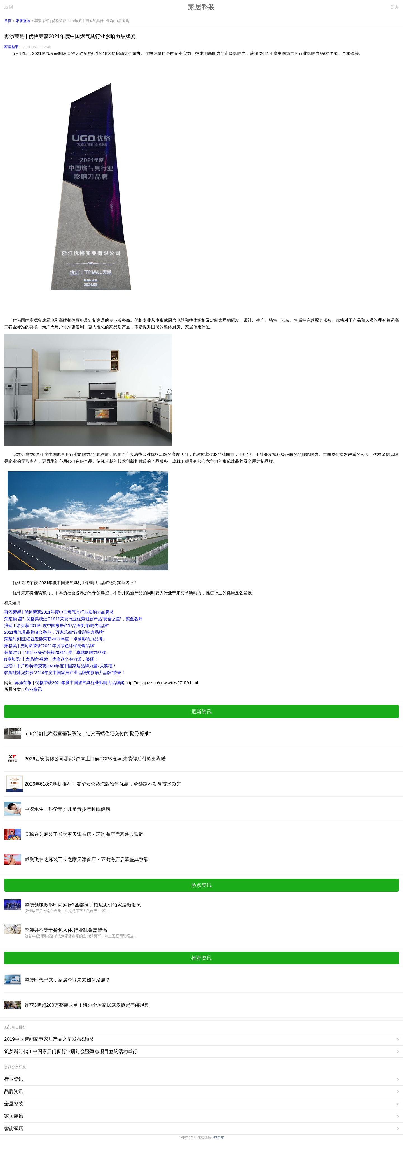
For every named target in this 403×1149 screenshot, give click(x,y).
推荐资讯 (201, 958)
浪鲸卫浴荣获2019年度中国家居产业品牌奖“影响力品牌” (56, 625)
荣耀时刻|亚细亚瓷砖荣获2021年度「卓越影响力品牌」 (55, 639)
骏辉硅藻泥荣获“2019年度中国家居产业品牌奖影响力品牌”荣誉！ (64, 672)
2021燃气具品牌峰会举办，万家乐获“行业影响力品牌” (54, 632)
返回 (8, 6)
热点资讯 (201, 885)
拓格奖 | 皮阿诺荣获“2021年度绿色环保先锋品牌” (49, 645)
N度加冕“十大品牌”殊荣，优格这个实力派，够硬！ (51, 659)
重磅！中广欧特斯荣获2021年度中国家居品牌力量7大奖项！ (60, 665)
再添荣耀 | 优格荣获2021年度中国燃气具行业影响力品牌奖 (59, 612)
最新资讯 (201, 711)
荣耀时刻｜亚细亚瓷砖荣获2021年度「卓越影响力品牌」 (57, 652)
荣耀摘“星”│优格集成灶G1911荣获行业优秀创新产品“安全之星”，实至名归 (73, 618)
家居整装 (201, 7)
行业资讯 (33, 689)
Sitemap (218, 1137)
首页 (394, 6)
